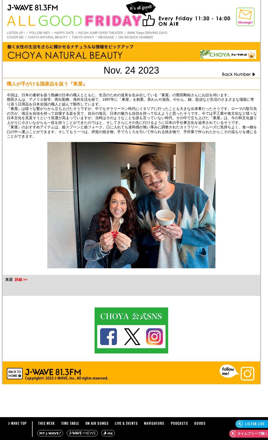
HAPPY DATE (64, 33)
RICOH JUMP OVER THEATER (100, 33)
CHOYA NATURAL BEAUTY (48, 37)
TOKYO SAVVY (83, 37)
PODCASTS (179, 423)
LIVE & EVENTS (126, 423)
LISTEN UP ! (16, 33)
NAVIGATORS (154, 423)
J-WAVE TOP (17, 423)
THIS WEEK (46, 423)
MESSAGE (106, 37)
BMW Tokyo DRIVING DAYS (147, 33)
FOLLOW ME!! (39, 33)
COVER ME (15, 37)
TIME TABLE (70, 423)
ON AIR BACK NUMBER (135, 37)
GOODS (199, 423)
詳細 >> (21, 279)
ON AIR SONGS (97, 423)
